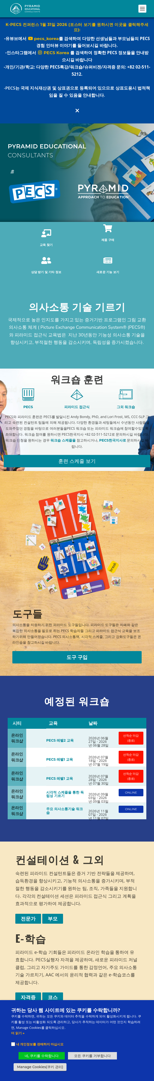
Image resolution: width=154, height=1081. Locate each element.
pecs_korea (43, 39)
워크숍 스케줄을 (63, 440)
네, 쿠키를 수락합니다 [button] (42, 1056)
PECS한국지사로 (112, 440)
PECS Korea (53, 53)
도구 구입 (77, 657)
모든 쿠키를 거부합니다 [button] (92, 1056)
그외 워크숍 (126, 407)
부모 (53, 919)
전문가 (28, 919)
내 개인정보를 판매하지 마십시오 (40, 1044)
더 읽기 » (17, 1033)
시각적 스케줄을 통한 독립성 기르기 (65, 794)
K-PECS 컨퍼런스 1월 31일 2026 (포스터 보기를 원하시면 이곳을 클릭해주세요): (77, 28)
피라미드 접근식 (76, 407)
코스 (53, 997)
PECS (28, 407)
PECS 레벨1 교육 (59, 759)
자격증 (28, 997)
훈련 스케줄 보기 (76, 461)
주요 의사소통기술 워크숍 (64, 811)
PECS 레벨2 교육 (60, 740)
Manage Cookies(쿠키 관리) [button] (40, 1067)
